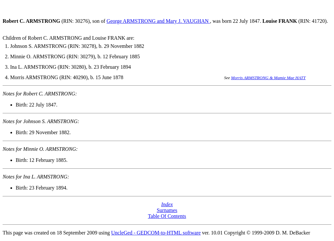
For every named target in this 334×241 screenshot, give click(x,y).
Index (167, 204)
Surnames (167, 210)
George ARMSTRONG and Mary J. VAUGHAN (158, 21)
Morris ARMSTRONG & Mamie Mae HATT (268, 77)
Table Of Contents (167, 216)
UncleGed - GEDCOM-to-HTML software (156, 232)
